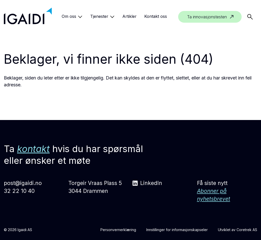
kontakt (33, 148)
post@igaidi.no (23, 183)
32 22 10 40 (19, 191)
